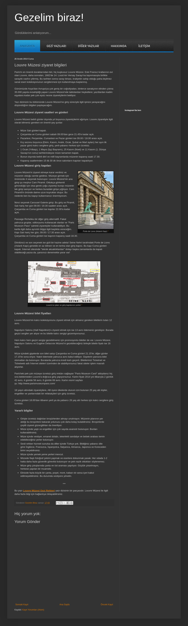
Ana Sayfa (64, 604)
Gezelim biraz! (49, 17)
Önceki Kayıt (107, 604)
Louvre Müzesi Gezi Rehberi (39, 490)
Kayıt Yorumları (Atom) (33, 610)
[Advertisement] (152, 80)
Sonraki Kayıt (21, 604)
